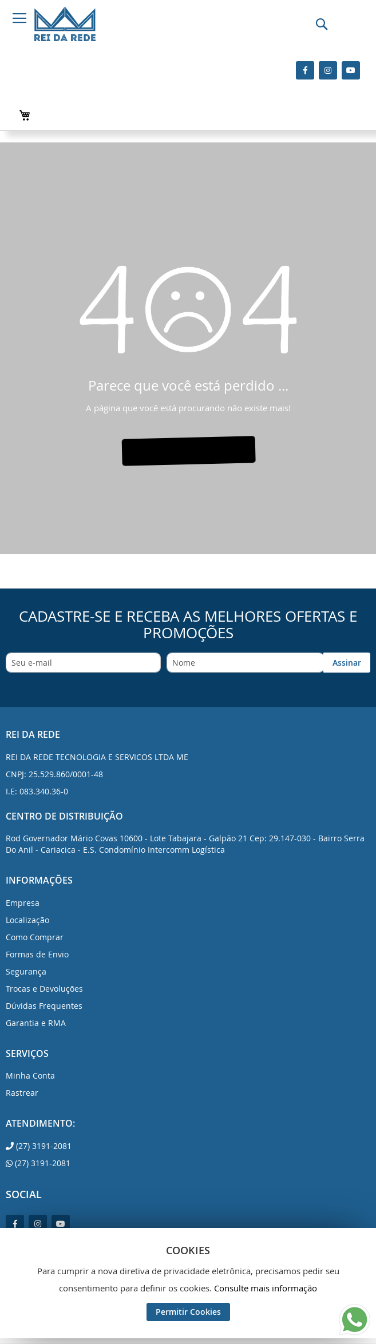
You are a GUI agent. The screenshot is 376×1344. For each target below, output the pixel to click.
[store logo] (65, 24)
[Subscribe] (346, 663)
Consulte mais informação (265, 1288)
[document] (188, 1283)
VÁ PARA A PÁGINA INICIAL (187, 451)
